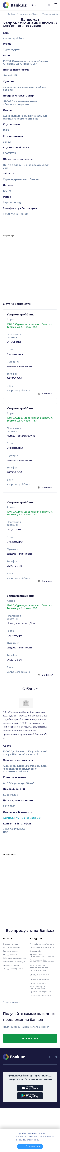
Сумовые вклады (11, 944)
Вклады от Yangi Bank (13, 969)
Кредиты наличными (39, 979)
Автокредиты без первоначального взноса (42, 961)
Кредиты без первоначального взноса (42, 955)
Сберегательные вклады (14, 958)
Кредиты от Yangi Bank (40, 992)
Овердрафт (35, 951)
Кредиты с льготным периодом (39, 975)
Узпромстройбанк (13, 38)
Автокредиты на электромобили (37, 987)
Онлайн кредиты (38, 970)
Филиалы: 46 (11, 817)
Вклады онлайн (10, 954)
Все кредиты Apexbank (40, 995)
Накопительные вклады (14, 961)
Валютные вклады (11, 947)
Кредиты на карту (38, 983)
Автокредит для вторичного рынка (39, 966)
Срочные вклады (11, 965)
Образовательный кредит (42, 947)
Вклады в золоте (11, 951)
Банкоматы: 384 (32, 817)
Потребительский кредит (42, 944)
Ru (33, 5)
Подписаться (30, 1038)
